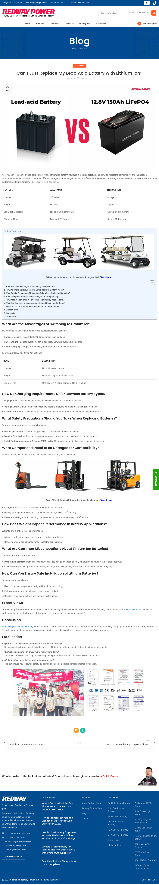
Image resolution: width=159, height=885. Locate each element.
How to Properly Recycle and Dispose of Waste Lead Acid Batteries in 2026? (57, 822)
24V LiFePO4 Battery (118, 836)
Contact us (87, 820)
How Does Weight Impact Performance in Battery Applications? (35, 300)
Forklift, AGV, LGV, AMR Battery (143, 822)
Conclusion (11, 313)
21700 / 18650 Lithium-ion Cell (142, 868)
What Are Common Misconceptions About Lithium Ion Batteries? (35, 303)
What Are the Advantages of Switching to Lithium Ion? (31, 286)
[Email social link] (76, 730)
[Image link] (14, 799)
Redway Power (134, 609)
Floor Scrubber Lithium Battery (146, 838)
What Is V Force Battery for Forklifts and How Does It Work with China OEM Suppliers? (58, 851)
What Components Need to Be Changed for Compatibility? (32, 296)
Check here (106, 500)
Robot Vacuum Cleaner (142, 847)
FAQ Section (12, 316)
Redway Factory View (92, 809)
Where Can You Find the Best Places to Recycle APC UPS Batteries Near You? (57, 807)
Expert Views (12, 310)
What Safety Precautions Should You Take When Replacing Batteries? (38, 293)
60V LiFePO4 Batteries (145, 861)
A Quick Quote (109, 777)
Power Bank (114, 841)
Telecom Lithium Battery (116, 824)
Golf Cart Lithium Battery (116, 811)
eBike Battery (114, 846)
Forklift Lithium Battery (119, 804)
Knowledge (83, 49)
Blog (84, 814)
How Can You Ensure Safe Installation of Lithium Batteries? (33, 306)
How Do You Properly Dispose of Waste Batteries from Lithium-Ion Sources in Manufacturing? (59, 836)
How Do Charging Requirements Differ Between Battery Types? (35, 290)
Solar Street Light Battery (143, 814)
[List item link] (20, 834)
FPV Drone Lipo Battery (142, 855)
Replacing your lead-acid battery (17, 626)
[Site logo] (28, 12)
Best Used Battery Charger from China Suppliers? (59, 864)
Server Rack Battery (117, 817)
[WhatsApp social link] (83, 730)
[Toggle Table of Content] (151, 282)
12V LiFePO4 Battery (118, 831)
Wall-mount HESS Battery (143, 806)
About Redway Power (92, 804)
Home (74, 49)
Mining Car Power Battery (143, 830)
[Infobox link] (147, 24)
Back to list (79, 743)
